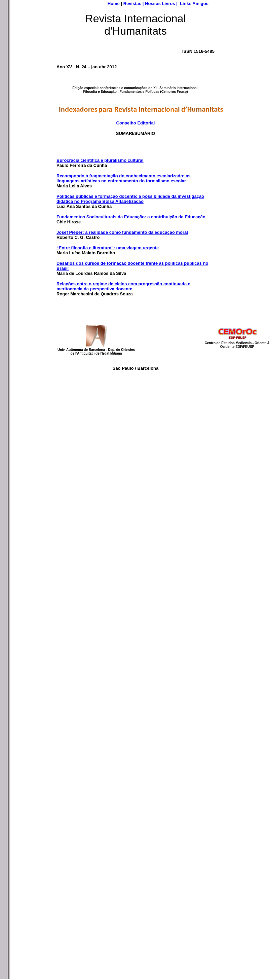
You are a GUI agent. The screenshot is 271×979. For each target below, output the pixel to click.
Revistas (132, 3)
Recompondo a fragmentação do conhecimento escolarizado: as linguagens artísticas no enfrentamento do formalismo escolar (123, 178)
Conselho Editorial (135, 122)
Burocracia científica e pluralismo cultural (100, 160)
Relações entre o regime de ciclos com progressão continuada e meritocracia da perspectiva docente (123, 286)
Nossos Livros (160, 3)
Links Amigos (194, 3)
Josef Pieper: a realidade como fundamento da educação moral (122, 232)
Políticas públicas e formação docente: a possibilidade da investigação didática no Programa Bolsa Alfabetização (130, 199)
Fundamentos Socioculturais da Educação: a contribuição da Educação (130, 216)
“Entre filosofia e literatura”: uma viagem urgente (107, 247)
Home (114, 3)
